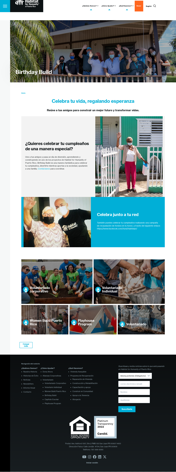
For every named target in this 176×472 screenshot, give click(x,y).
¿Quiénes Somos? (29, 368)
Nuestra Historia (30, 372)
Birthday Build (33, 72)
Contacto (27, 392)
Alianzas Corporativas (52, 376)
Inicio (23, 93)
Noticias (26, 380)
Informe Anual (29, 388)
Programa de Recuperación (81, 376)
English (149, 14)
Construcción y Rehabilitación (85, 383)
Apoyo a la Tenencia (80, 395)
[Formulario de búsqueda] (155, 14)
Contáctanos (44, 169)
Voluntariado (136, 324)
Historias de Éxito (30, 376)
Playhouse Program (86, 322)
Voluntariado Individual (112, 289)
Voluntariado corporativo (40, 289)
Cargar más (26, 345)
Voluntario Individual (53, 387)
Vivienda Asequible (78, 372)
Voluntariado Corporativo (55, 383)
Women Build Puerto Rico (46, 322)
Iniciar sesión (92, 463)
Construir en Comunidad (82, 391)
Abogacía (76, 399)
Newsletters (28, 384)
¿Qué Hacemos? (75, 368)
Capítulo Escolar (52, 399)
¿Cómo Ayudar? (48, 368)
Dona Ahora (48, 372)
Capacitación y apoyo (81, 387)
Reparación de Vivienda (82, 379)
